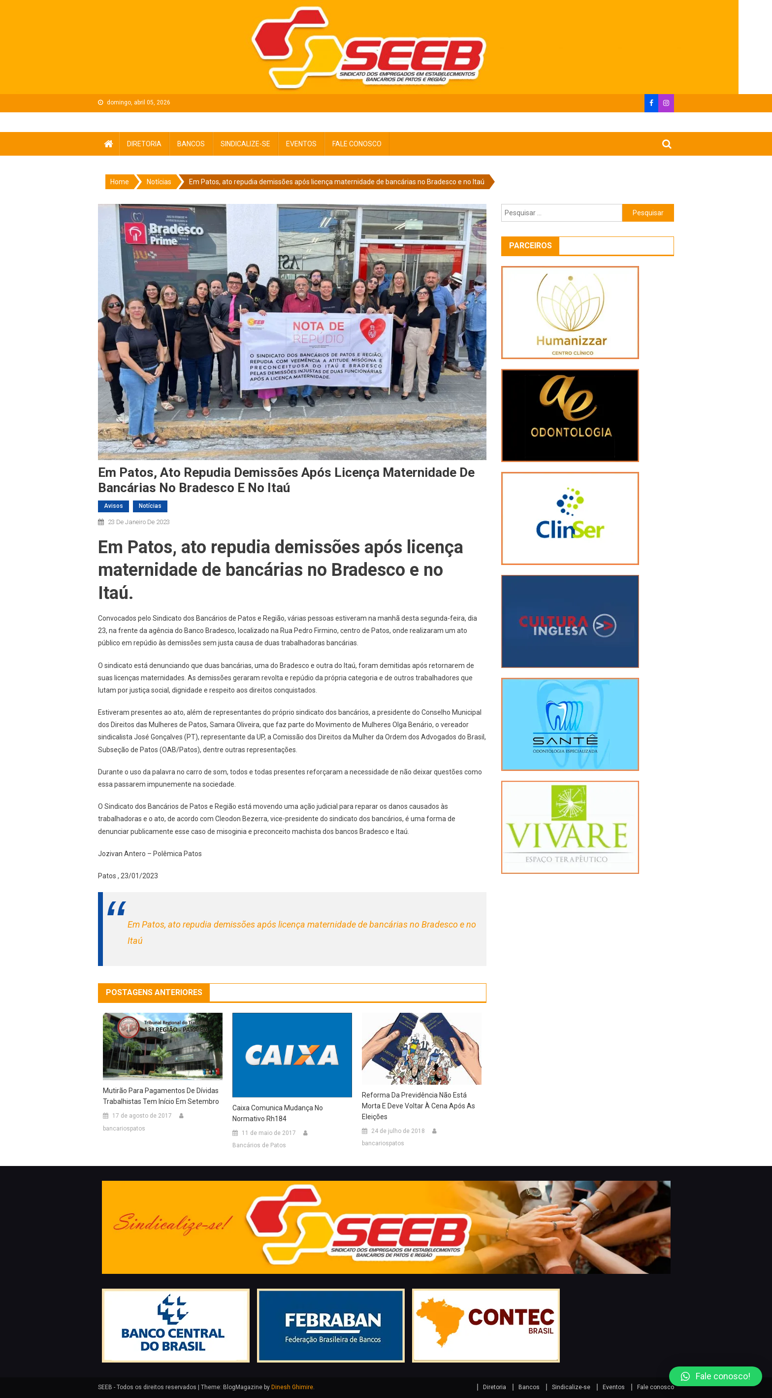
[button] (715, 1376)
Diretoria (144, 144)
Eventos (301, 144)
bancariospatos (124, 1128)
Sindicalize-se (245, 144)
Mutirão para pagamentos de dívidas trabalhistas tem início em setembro (161, 1096)
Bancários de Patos (259, 1145)
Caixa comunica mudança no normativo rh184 (277, 1113)
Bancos (191, 144)
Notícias (150, 505)
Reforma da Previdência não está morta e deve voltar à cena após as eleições (418, 1106)
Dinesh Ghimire (292, 1387)
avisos (113, 505)
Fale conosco (357, 144)
